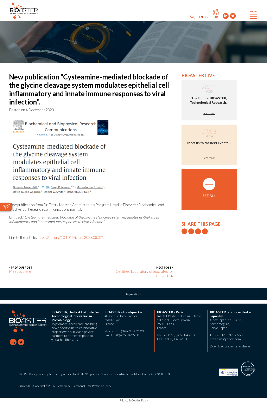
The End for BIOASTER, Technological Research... (209, 100)
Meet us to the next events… (209, 143)
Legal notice (64, 386)
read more (209, 113)
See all (209, 188)
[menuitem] (201, 17)
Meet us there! (20, 270)
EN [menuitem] (201, 17)
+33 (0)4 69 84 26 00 (129, 331)
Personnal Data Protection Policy (92, 386)
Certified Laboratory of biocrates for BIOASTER (136, 272)
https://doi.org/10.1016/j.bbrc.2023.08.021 (71, 237)
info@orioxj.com (230, 339)
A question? (133, 294)
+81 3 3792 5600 (232, 335)
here (246, 346)
